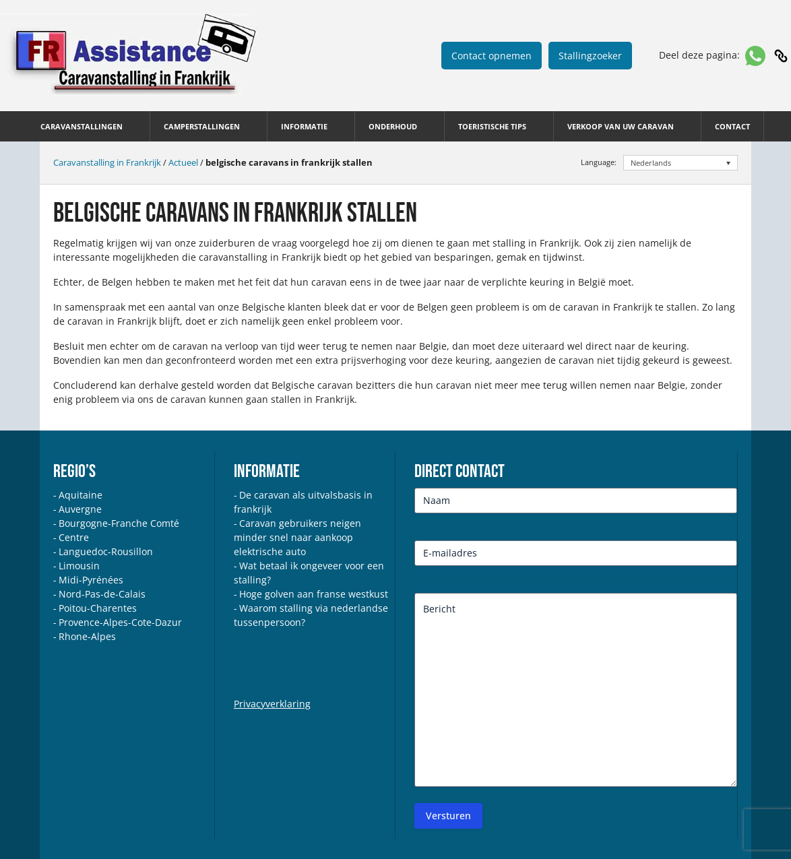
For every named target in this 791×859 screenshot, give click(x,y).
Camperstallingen (202, 126)
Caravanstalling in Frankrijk (107, 162)
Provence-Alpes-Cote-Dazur (120, 622)
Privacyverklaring (272, 703)
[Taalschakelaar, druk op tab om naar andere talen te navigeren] (680, 162)
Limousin (79, 565)
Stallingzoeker (590, 55)
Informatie (304, 126)
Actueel (183, 162)
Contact (732, 126)
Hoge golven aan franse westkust (313, 593)
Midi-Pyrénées (91, 579)
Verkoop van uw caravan (620, 126)
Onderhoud (393, 126)
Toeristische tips (492, 126)
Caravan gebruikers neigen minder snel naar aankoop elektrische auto (297, 537)
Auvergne (80, 509)
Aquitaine (80, 494)
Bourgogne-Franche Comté (119, 523)
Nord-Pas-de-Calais (102, 593)
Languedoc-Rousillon (106, 551)
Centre (74, 537)
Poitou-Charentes (98, 608)
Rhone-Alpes (87, 636)
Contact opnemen (491, 55)
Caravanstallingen (81, 126)
